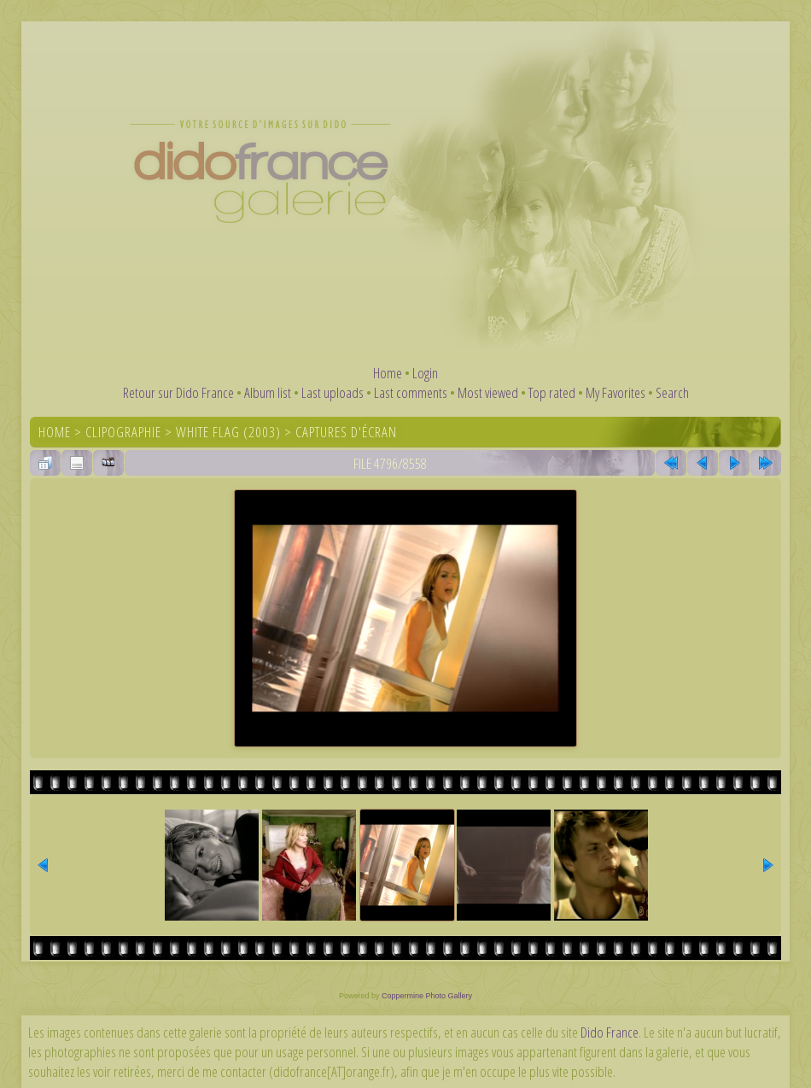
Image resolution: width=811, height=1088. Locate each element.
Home (387, 373)
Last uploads (332, 392)
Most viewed (488, 392)
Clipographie (123, 432)
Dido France (610, 1032)
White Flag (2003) (228, 432)
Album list (267, 392)
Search (672, 392)
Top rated (551, 392)
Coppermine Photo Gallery (427, 995)
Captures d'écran (346, 432)
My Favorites (615, 392)
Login (425, 373)
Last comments (410, 392)
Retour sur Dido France (178, 392)
